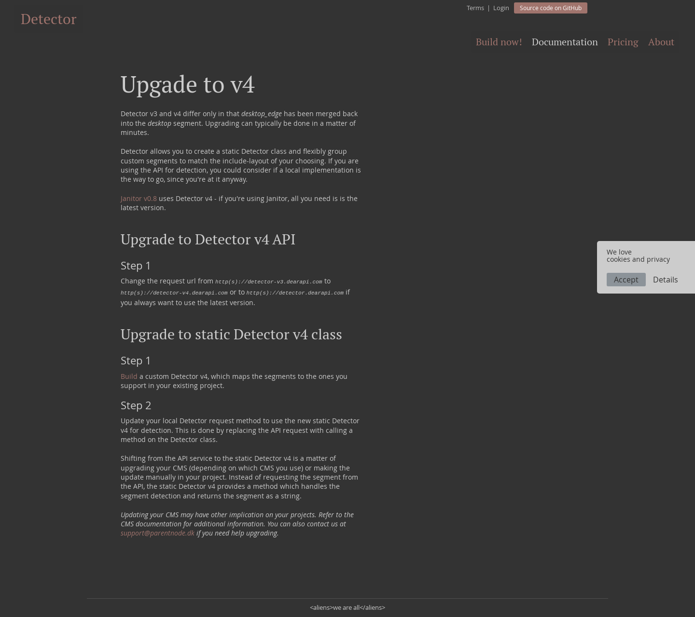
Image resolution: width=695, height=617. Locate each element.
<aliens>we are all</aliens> (347, 607)
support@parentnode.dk (158, 532)
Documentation (565, 42)
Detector (49, 19)
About (661, 42)
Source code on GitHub (551, 8)
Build (129, 376)
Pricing (623, 42)
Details (665, 279)
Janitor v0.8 (139, 198)
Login (501, 7)
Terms (475, 7)
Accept (626, 279)
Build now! (499, 42)
